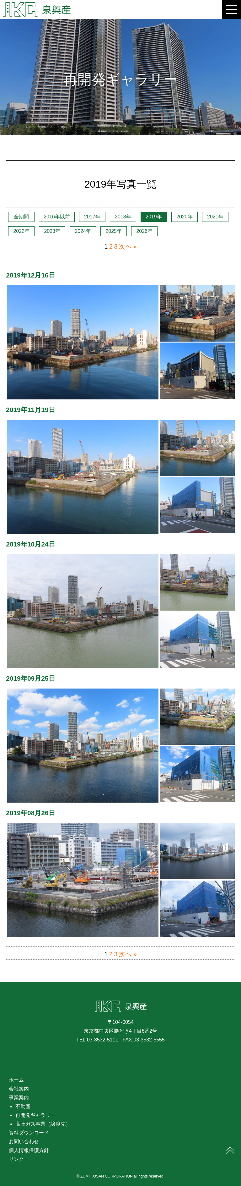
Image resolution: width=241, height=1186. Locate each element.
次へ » (128, 246)
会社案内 (19, 1088)
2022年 (21, 231)
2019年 (154, 216)
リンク (16, 1159)
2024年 (83, 231)
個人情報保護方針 (29, 1150)
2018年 (123, 216)
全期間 (21, 216)
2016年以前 (57, 216)
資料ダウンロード (29, 1132)
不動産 (22, 1106)
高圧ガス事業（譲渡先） (43, 1124)
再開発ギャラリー (35, 1115)
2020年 (184, 216)
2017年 (92, 216)
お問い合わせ (24, 1141)
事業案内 (19, 1097)
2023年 (52, 231)
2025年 (113, 231)
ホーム (16, 1080)
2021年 (215, 216)
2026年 (144, 231)
